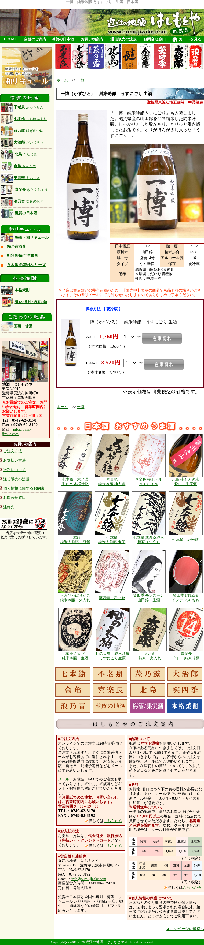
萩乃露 (22, 131)
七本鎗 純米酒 (185, 540)
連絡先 (8, 507)
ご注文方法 (12, 451)
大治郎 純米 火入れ (150, 656)
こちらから (113, 821)
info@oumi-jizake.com (16, 431)
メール (63, 779)
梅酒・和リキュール (32, 238)
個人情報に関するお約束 (24, 488)
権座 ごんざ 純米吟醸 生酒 (75, 656)
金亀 (18, 166)
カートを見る (186, 39)
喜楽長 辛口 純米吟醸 (186, 656)
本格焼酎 (22, 290)
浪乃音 (22, 201)
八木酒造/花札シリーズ (26, 265)
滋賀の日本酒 (63, 39)
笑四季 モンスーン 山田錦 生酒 (148, 597)
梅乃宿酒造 (16, 247)
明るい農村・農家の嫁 (31, 302)
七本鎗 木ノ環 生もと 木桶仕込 (75, 481)
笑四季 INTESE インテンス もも (185, 597)
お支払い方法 (14, 460)
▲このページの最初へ (185, 929)
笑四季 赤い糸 (112, 598)
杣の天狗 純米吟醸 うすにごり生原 (112, 656)
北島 (26, 154)
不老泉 (22, 107)
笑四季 (20, 178)
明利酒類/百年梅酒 (22, 256)
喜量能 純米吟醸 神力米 (112, 481)
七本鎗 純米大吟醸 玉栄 (112, 540)
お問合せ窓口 (154, 39)
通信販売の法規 (123, 39)
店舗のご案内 (35, 39)
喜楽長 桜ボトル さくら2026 (148, 481)
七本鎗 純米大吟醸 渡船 (75, 540)
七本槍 (24, 119)
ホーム (62, 80)
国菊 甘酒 (16, 326)
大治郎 (22, 142)
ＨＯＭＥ (10, 39)
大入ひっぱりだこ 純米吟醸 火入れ (75, 597)
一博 (80, 80)
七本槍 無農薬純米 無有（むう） (148, 540)
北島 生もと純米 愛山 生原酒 (185, 481)
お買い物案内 (92, 39)
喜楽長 (31, 190)
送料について (14, 470)
